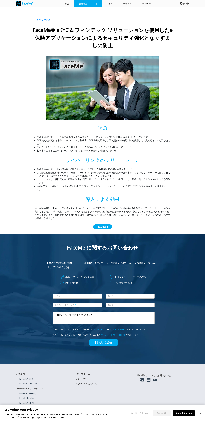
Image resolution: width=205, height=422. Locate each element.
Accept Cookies (184, 413)
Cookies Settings (139, 413)
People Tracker (26, 398)
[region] (102, 413)
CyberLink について (86, 383)
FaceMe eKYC (26, 402)
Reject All (161, 413)
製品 (67, 3)
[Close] (200, 413)
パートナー (145, 3)
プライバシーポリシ (99, 329)
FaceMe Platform (28, 383)
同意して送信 (103, 342)
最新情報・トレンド (88, 3)
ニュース (110, 3)
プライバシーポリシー (108, 335)
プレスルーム (83, 374)
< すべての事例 (42, 19)
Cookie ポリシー (118, 329)
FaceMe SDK (26, 378)
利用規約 (122, 335)
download (102, 226)
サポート (127, 3)
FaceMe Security (28, 393)
